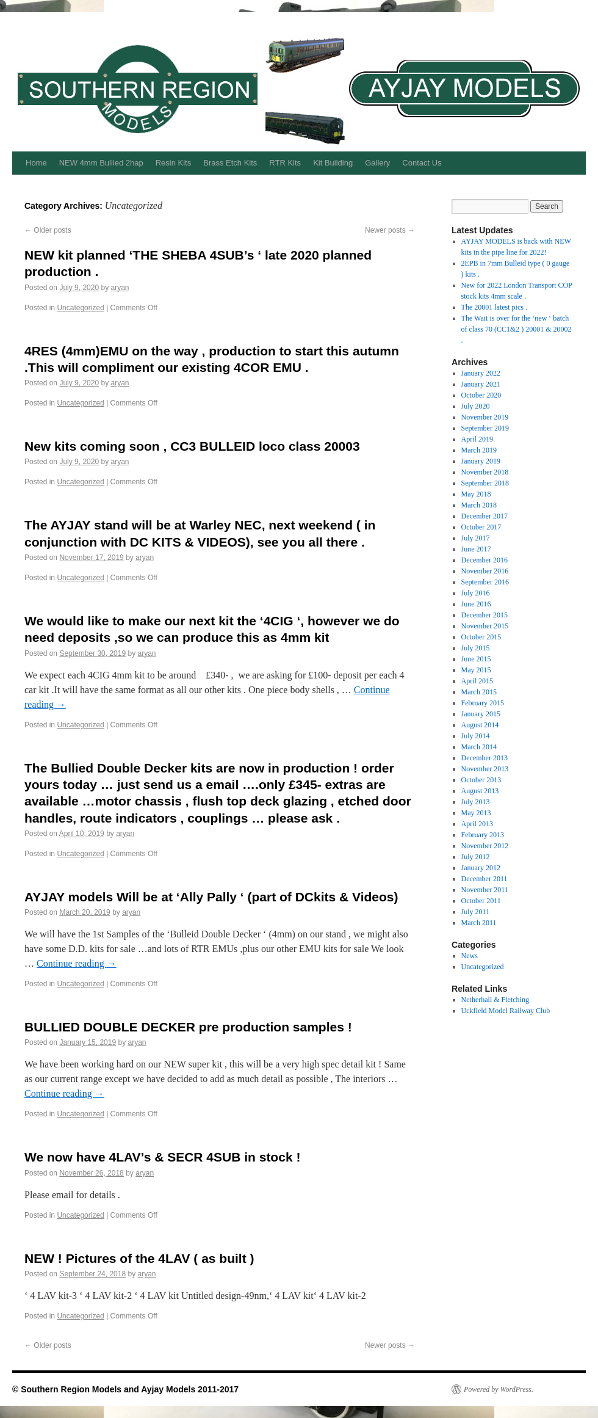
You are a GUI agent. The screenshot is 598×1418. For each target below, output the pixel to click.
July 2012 (475, 857)
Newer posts (390, 230)
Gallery (377, 162)
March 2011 (479, 922)
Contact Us (421, 162)
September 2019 (485, 428)
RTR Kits (285, 162)
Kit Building (333, 162)
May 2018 (476, 494)
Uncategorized (80, 308)
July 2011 (475, 911)
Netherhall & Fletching (495, 999)
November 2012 (485, 846)
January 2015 (480, 714)
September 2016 (485, 582)
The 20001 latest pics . (494, 307)
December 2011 (484, 878)
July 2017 (475, 538)
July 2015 (475, 648)
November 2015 (485, 626)
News (469, 955)
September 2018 (485, 483)
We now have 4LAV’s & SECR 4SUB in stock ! (162, 1157)
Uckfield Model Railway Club (505, 1010)
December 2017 (484, 516)
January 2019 (480, 461)
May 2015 (476, 670)
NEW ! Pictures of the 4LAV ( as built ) (139, 1258)
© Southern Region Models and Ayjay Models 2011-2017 (125, 1389)
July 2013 (475, 802)
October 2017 (481, 527)
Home (36, 162)
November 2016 (485, 571)
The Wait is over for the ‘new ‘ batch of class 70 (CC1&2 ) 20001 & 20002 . (516, 329)
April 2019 (477, 439)
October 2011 (481, 900)
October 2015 (481, 637)
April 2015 (477, 681)
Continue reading (77, 963)
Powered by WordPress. (498, 1389)
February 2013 (482, 835)
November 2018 (485, 472)
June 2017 (476, 549)
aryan (119, 287)
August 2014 (480, 725)
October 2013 (481, 780)
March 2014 (479, 747)
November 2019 (485, 417)
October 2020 (481, 395)
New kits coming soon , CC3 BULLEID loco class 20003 (192, 446)
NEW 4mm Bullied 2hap (101, 162)
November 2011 (484, 889)
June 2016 (476, 604)
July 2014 (475, 736)
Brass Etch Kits (230, 162)
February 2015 (482, 703)
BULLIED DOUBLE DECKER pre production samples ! (188, 1027)
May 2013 (476, 813)
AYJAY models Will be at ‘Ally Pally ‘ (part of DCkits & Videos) (211, 897)
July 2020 (475, 406)
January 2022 (480, 373)
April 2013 (477, 824)
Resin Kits (174, 162)
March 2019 (479, 450)
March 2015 (479, 692)
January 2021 (480, 384)
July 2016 (475, 593)
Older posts (47, 230)
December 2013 (484, 758)
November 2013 (485, 769)
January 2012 (480, 868)
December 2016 (484, 560)
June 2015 (476, 659)
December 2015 (484, 615)
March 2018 (479, 505)
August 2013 (480, 791)
